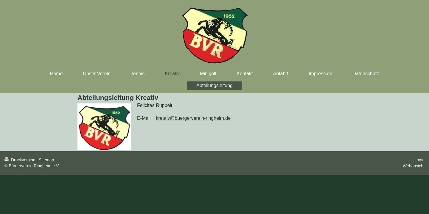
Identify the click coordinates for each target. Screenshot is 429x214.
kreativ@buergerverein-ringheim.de (193, 118)
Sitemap (46, 160)
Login (419, 160)
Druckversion (20, 160)
